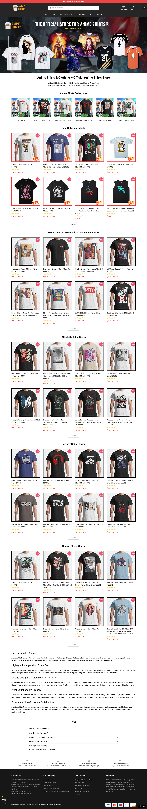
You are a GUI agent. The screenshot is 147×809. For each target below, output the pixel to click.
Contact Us (78, 788)
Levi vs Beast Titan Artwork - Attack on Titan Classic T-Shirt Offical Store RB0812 (57, 376)
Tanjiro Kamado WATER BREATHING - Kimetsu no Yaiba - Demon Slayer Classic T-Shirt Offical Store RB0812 (120, 631)
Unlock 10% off (4, 800)
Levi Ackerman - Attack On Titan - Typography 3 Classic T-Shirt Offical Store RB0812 (88, 422)
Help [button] (142, 806)
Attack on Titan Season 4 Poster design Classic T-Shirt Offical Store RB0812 (119, 422)
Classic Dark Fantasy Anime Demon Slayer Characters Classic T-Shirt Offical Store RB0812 (57, 585)
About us (46, 780)
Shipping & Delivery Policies (83, 780)
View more (73, 224)
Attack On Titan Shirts (42, 120)
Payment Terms (80, 783)
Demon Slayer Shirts (126, 120)
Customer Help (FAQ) (82, 791)
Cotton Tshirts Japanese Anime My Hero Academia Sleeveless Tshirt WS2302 (87, 210)
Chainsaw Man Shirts (63, 120)
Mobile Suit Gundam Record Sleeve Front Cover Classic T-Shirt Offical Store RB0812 (57, 315)
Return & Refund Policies (83, 785)
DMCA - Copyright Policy (51, 788)
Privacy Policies (48, 785)
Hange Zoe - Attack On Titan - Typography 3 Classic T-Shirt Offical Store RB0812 (56, 422)
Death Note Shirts (105, 120)
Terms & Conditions (50, 783)
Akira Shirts (20, 120)
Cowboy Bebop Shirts (84, 120)
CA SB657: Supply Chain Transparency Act (57, 791)
